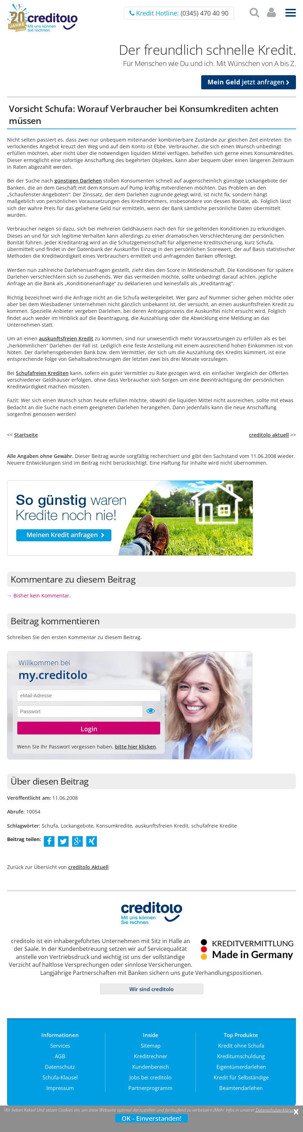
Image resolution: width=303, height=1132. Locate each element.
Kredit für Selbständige (241, 1077)
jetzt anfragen (249, 82)
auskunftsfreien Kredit (66, 338)
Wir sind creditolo (151, 989)
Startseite (26, 434)
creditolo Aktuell (88, 867)
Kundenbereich (150, 1066)
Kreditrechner (150, 1056)
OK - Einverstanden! (151, 1118)
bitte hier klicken (135, 746)
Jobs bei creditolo (150, 1077)
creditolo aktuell (269, 434)
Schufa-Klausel (60, 1077)
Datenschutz (60, 1066)
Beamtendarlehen (241, 1087)
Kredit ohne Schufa (241, 1045)
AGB (60, 1056)
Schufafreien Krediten (42, 373)
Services (60, 1045)
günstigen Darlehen (78, 180)
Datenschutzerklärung (276, 1110)
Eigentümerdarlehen (241, 1066)
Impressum (60, 1087)
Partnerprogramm (150, 1087)
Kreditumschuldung (241, 1056)
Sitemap (151, 1045)
